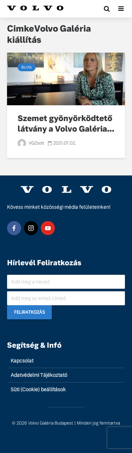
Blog (26, 67)
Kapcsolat (22, 361)
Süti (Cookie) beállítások (38, 389)
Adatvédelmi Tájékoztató (39, 375)
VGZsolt (31, 143)
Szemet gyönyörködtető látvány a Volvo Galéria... (66, 123)
